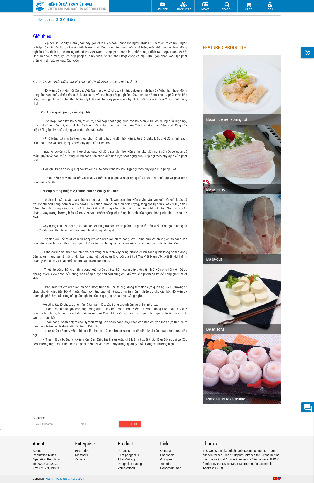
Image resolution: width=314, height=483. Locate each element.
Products (124, 450)
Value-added (126, 468)
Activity (80, 459)
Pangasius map (170, 468)
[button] (227, 7)
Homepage (45, 19)
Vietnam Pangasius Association (64, 478)
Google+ (166, 459)
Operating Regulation (47, 459)
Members (81, 455)
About (37, 450)
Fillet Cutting (126, 459)
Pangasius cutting (130, 464)
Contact (165, 450)
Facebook (167, 455)
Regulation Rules (44, 455)
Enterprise (82, 450)
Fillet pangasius (128, 455)
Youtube (165, 464)
